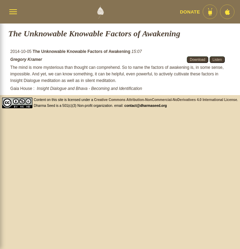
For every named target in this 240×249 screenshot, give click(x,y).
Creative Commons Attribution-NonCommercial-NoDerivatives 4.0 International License (165, 100)
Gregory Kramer (26, 59)
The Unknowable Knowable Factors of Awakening (82, 51)
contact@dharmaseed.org (145, 106)
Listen (217, 60)
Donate (190, 12)
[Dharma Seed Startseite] (100, 11)
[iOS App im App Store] (227, 11)
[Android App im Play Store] (210, 11)
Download (197, 60)
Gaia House (21, 88)
